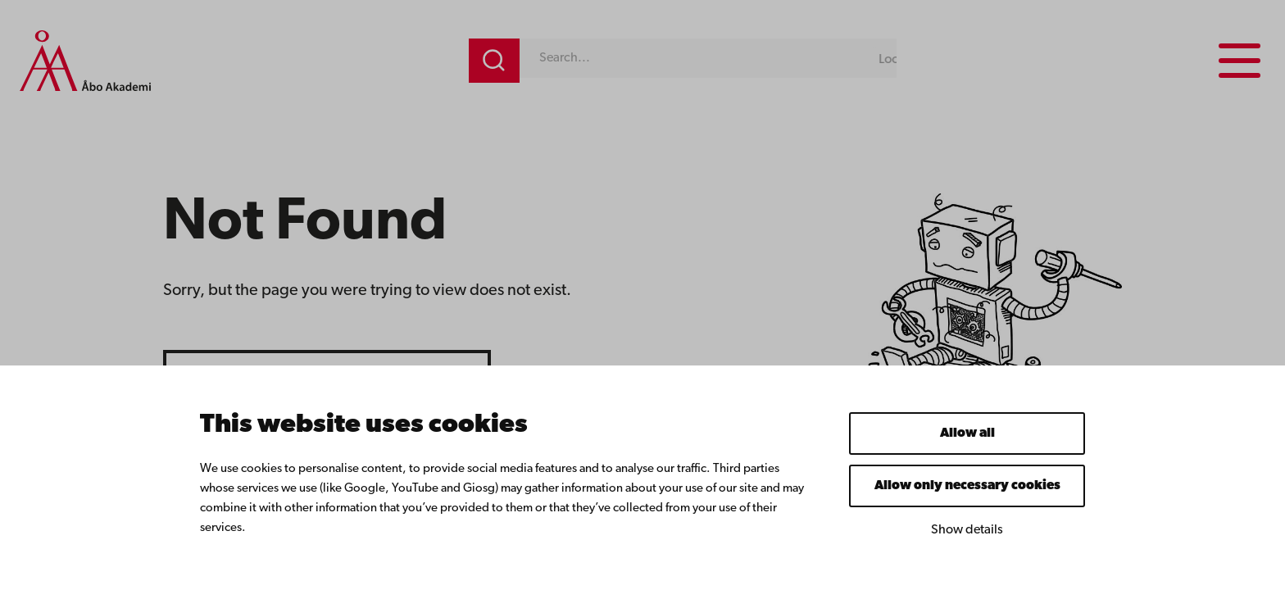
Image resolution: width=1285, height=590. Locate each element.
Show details (967, 530)
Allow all (967, 433)
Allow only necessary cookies (967, 485)
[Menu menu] (1239, 61)
